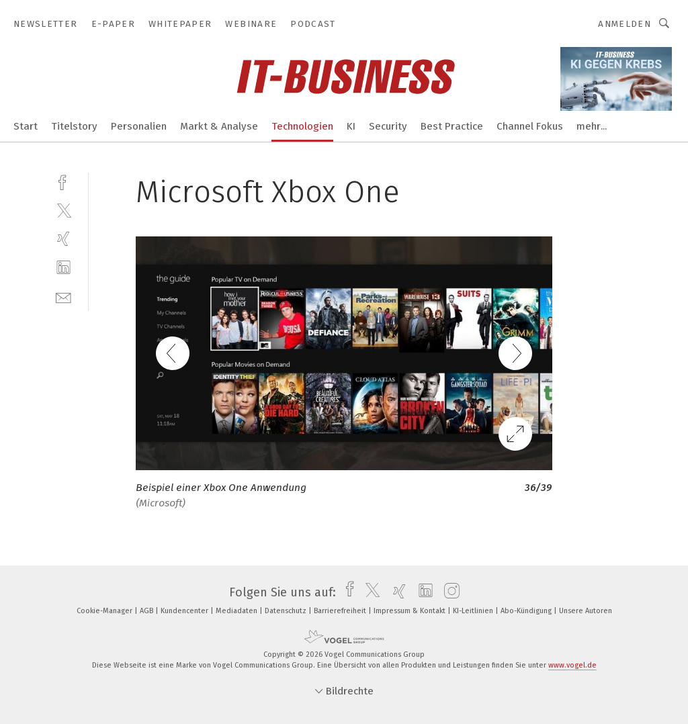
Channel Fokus (530, 126)
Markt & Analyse (219, 126)
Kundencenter (185, 610)
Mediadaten (237, 610)
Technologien (302, 126)
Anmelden (624, 24)
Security (388, 126)
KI (351, 126)
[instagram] (448, 592)
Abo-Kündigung (527, 610)
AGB (147, 610)
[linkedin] (63, 267)
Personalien (139, 126)
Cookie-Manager (105, 610)
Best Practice (452, 126)
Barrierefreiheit (341, 610)
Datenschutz (286, 610)
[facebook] (63, 181)
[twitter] (63, 209)
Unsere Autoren (585, 610)
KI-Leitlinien (474, 610)
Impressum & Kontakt (410, 610)
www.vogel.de (572, 665)
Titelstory (74, 126)
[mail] (63, 296)
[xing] (63, 238)
